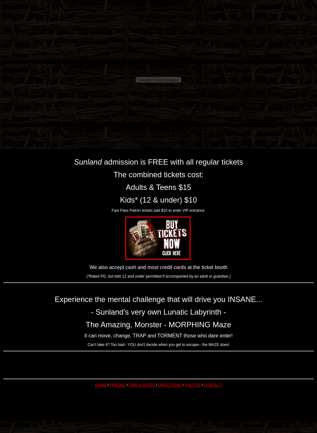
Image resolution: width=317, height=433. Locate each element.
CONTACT (213, 385)
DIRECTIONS (169, 385)
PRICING (118, 385)
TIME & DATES (142, 385)
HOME (101, 385)
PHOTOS (192, 385)
